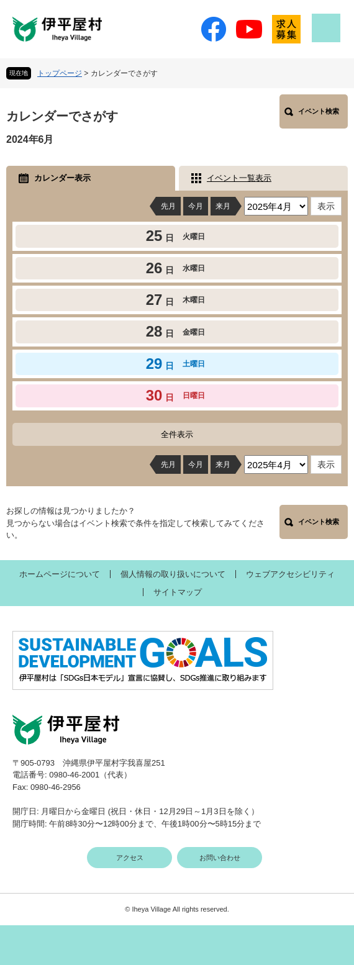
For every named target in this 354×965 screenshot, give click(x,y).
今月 (195, 206)
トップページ (59, 73)
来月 (223, 206)
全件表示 (177, 434)
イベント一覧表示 (239, 178)
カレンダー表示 (62, 178)
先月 (168, 206)
